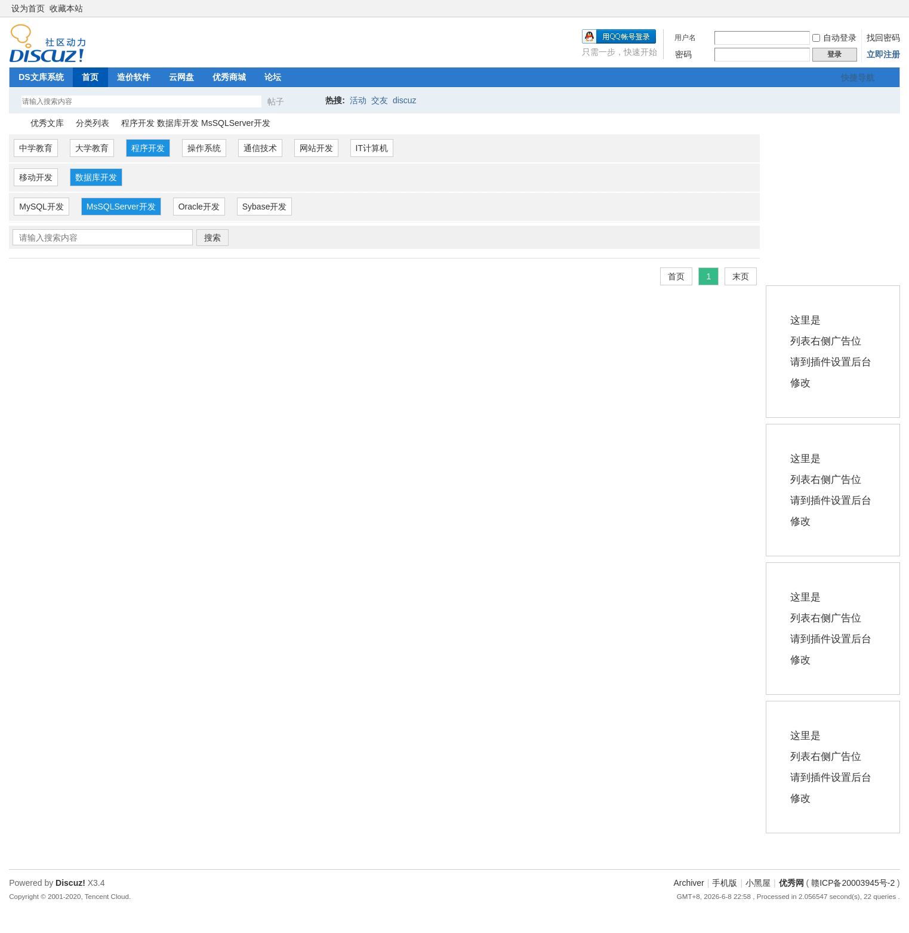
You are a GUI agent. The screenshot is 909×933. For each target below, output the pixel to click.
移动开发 (36, 177)
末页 (740, 276)
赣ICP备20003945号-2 (853, 883)
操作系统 (204, 148)
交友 (379, 100)
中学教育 (36, 148)
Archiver (688, 883)
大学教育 (92, 148)
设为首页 (28, 8)
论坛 (272, 77)
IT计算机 (372, 148)
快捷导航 (857, 77)
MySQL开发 (41, 206)
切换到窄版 (893, 8)
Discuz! (70, 883)
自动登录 (834, 37)
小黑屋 (758, 883)
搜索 (212, 237)
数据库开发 (96, 177)
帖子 (275, 101)
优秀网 (791, 883)
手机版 (724, 883)
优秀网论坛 (14, 123)
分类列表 (92, 123)
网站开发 (316, 148)
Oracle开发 (199, 206)
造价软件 (133, 77)
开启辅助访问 (883, 8)
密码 (683, 54)
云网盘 (181, 77)
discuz (405, 100)
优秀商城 (229, 77)
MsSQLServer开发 (121, 206)
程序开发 (148, 148)
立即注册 (883, 54)
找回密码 (883, 37)
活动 (358, 100)
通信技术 (260, 148)
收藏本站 (66, 8)
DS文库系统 (41, 77)
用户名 (685, 37)
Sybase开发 (264, 206)
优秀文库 (47, 123)
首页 (90, 77)
